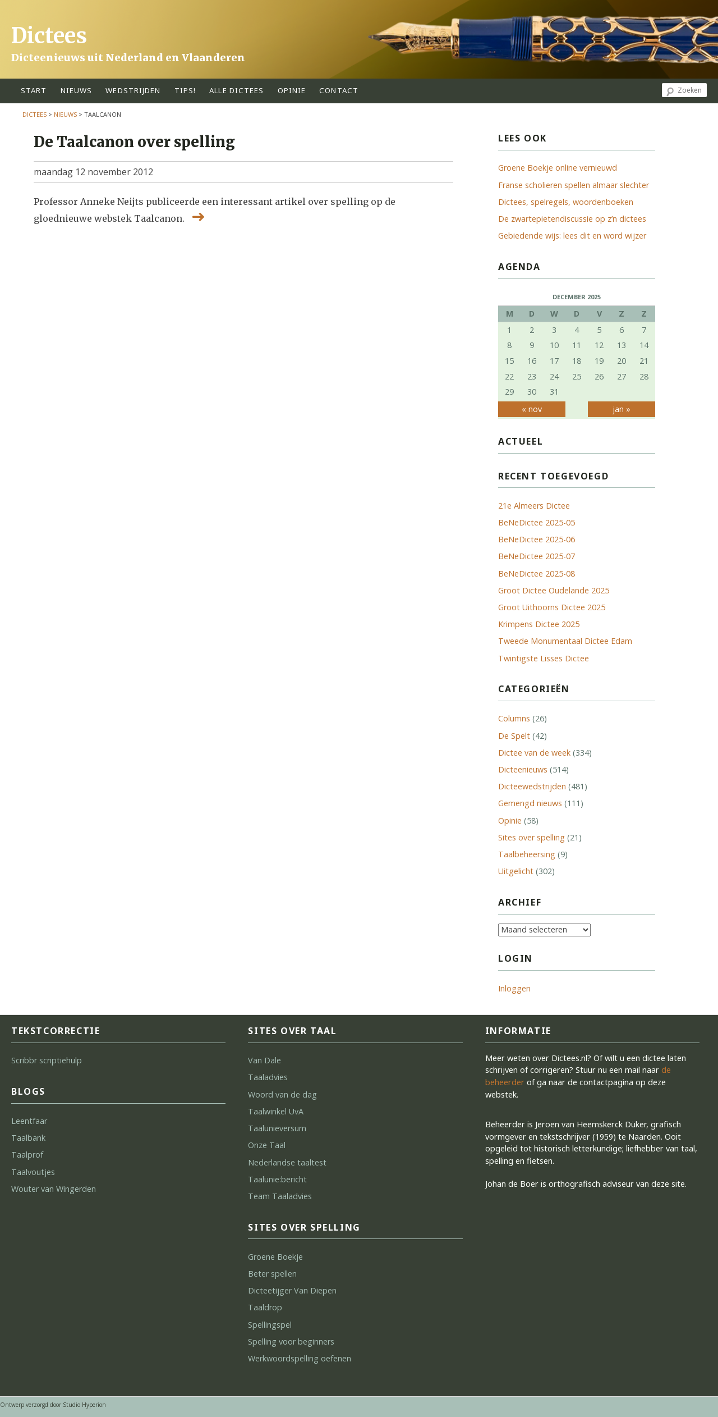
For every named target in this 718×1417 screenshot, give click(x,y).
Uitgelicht (515, 871)
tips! (185, 90)
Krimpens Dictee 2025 (538, 624)
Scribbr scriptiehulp (46, 1060)
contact (338, 90)
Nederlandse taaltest (287, 1162)
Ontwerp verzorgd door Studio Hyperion (53, 1405)
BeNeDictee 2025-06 (536, 539)
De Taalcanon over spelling (134, 142)
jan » (621, 409)
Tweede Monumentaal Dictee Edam (565, 641)
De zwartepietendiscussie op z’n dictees (572, 218)
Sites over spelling (531, 837)
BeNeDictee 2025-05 (536, 522)
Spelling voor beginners (291, 1341)
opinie (292, 90)
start (34, 90)
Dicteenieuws (522, 769)
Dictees (49, 35)
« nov (532, 409)
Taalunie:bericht (277, 1179)
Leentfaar (29, 1121)
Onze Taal (267, 1145)
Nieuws (77, 90)
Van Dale (264, 1060)
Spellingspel (270, 1324)
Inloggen (514, 988)
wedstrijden (132, 90)
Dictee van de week (534, 752)
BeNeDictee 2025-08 (536, 573)
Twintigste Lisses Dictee (543, 658)
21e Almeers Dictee (534, 505)
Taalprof (27, 1154)
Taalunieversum (277, 1128)
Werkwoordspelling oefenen (299, 1358)
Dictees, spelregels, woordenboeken (565, 201)
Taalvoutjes (33, 1172)
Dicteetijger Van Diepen (292, 1290)
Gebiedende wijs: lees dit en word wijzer (572, 235)
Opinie (510, 820)
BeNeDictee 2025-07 (536, 556)
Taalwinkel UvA (275, 1111)
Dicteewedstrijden (532, 786)
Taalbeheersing (526, 854)
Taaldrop (265, 1307)
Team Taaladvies (280, 1196)
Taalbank (28, 1137)
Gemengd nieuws (530, 803)
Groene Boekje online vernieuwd (557, 167)
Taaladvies (268, 1077)
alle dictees (236, 90)
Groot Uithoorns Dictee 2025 (551, 607)
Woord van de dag (282, 1094)
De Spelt (514, 735)
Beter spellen (272, 1273)
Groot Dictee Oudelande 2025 (553, 590)
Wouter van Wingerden (53, 1188)
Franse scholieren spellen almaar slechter (573, 185)
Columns (514, 718)
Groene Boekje (275, 1256)
